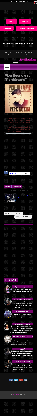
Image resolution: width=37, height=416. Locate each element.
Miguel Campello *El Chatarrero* (22, 324)
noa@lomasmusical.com (18, 396)
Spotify (11, 21)
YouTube (25, 21)
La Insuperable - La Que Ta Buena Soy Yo (23, 300)
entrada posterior (13, 214)
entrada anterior (23, 217)
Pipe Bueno (17, 186)
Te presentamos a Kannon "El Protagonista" (23, 313)
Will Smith (18, 60)
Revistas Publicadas (26, 28)
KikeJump (15, 394)
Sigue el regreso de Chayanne (22, 361)
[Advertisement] (20, 180)
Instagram (7, 28)
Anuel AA (22, 349)
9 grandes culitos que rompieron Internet (23, 288)
